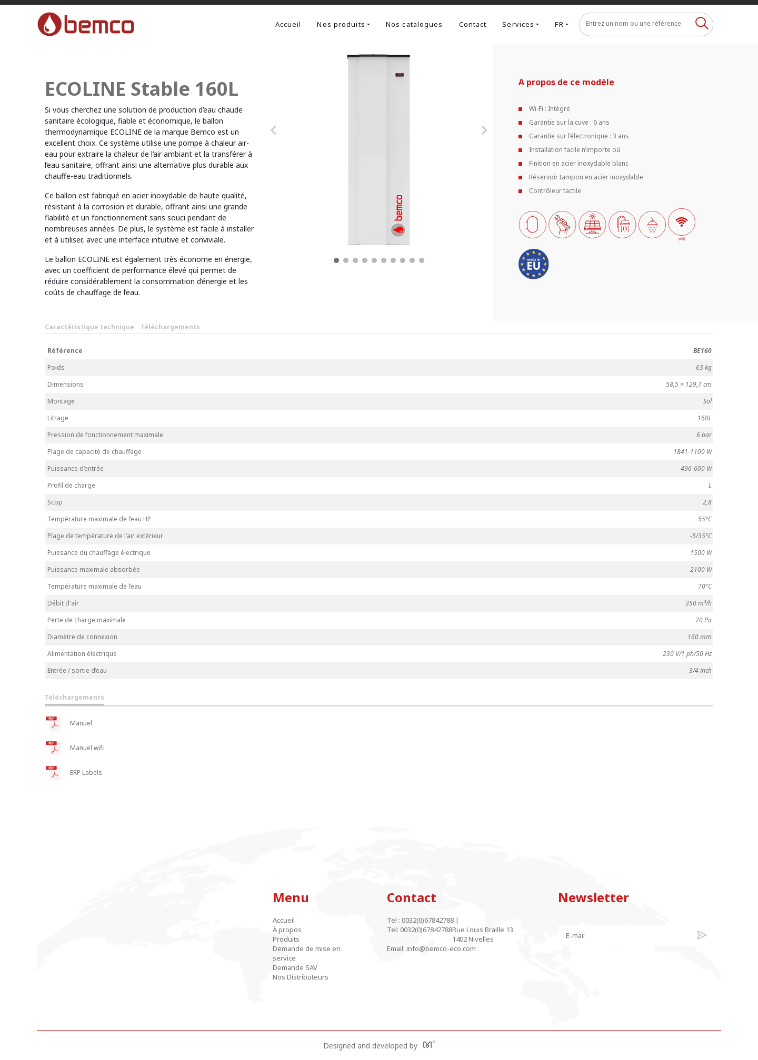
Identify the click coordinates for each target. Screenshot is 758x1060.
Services (518, 24)
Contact (473, 24)
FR (559, 24)
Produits (286, 939)
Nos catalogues (414, 24)
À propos (287, 929)
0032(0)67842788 (428, 920)
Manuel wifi (74, 748)
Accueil (288, 24)
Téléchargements (170, 326)
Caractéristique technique (89, 326)
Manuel (68, 723)
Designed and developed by (379, 1045)
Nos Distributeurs (300, 977)
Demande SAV (295, 967)
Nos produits (341, 24)
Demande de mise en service (307, 953)
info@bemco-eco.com (441, 948)
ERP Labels (73, 772)
